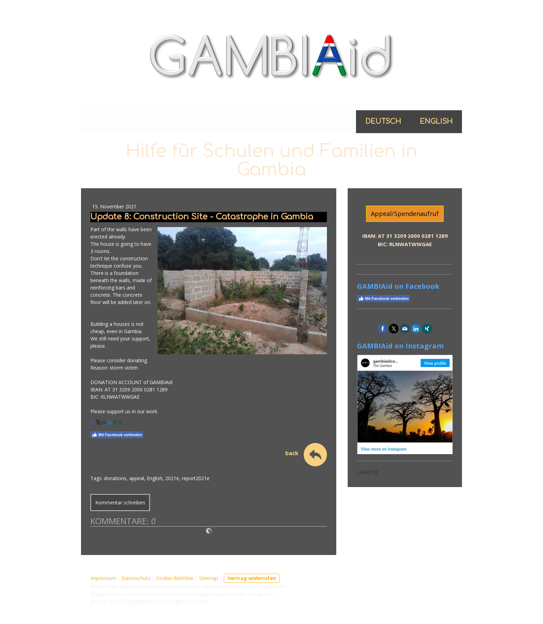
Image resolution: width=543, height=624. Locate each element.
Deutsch (383, 121)
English (436, 121)
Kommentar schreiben (120, 502)
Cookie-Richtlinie (175, 578)
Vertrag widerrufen (252, 578)
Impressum (103, 578)
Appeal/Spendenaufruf (405, 213)
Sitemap (208, 578)
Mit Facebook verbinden (117, 434)
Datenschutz (136, 578)
